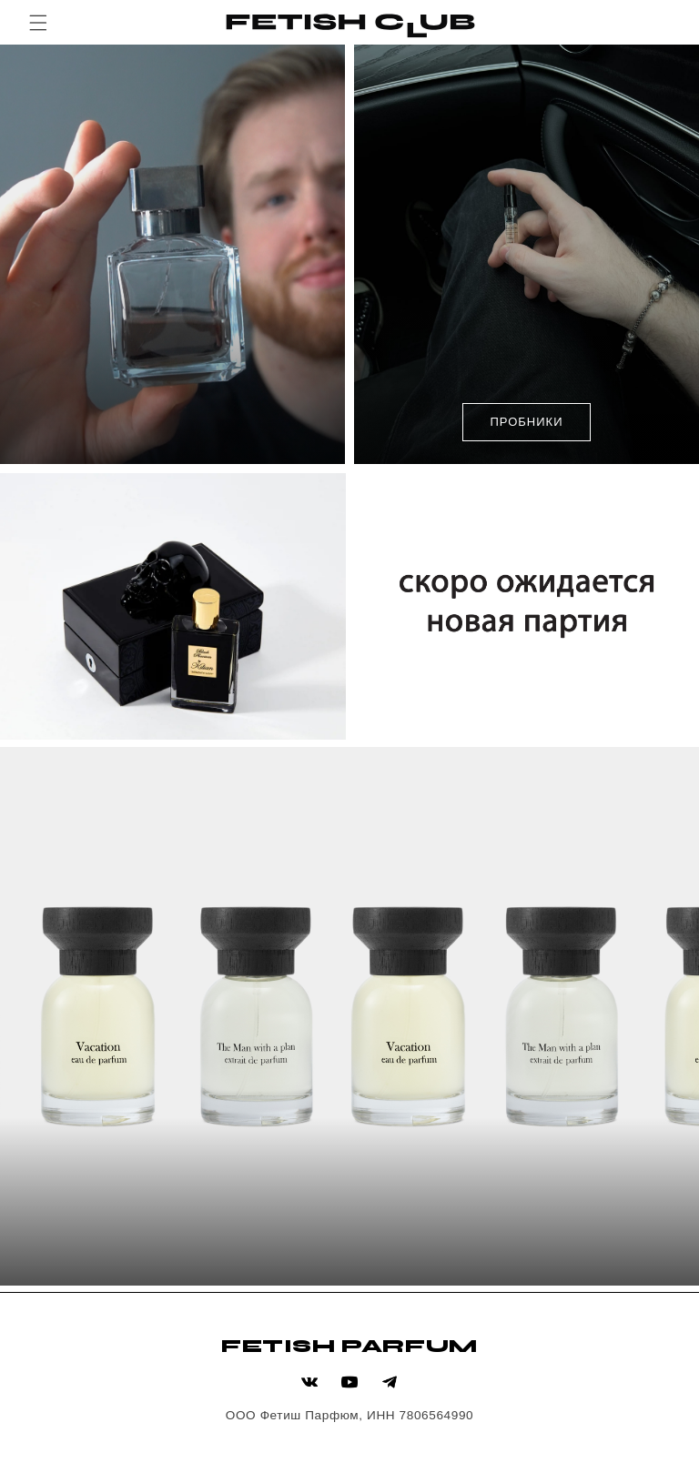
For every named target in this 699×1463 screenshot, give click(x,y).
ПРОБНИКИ (526, 422)
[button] (38, 23)
